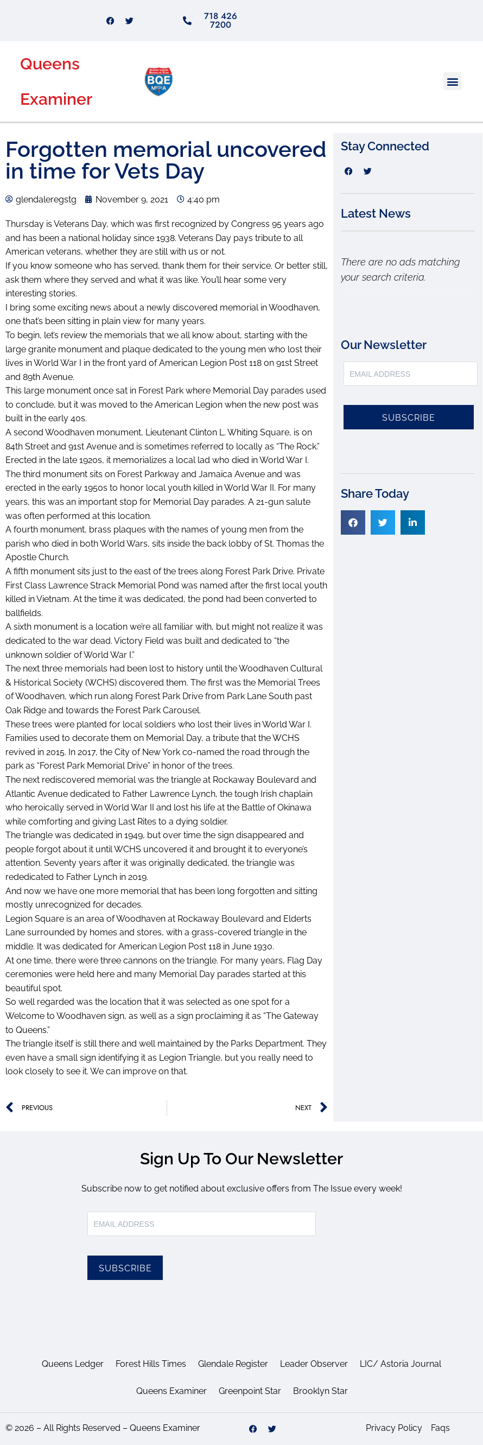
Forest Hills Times (151, 1364)
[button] (452, 81)
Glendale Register (233, 1364)
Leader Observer (314, 1364)
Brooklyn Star (320, 1391)
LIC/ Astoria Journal (400, 1364)
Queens (50, 63)
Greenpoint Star (250, 1391)
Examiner (56, 99)
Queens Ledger (73, 1364)
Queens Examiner (171, 1391)
